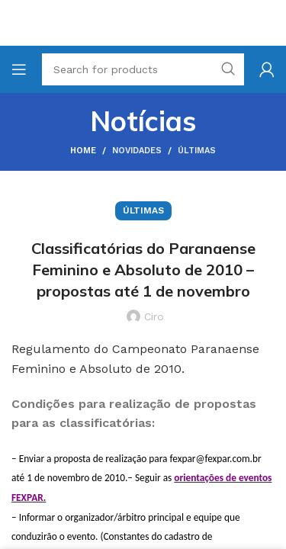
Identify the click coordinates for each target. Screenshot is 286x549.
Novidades (137, 151)
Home (83, 151)
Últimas (197, 151)
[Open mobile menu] (19, 69)
